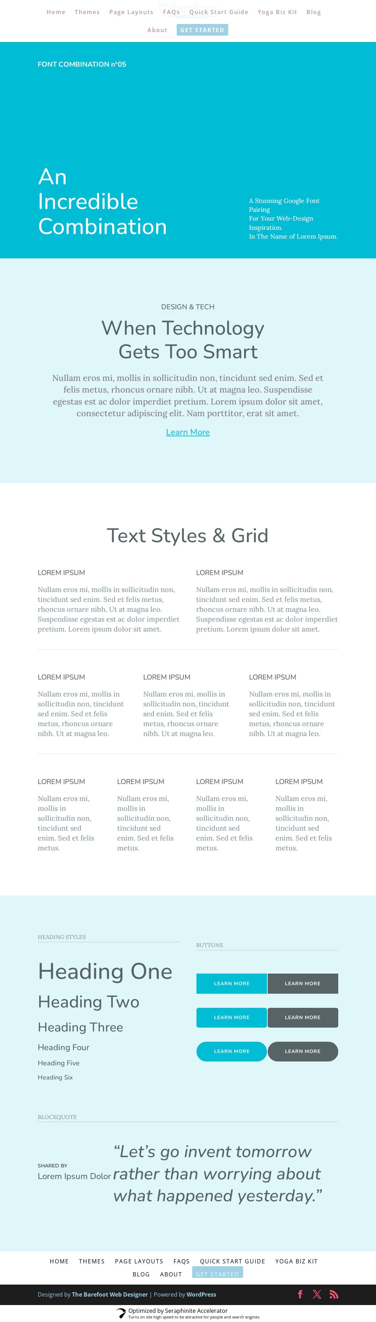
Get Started (202, 31)
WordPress (201, 1294)
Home (56, 13)
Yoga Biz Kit (277, 13)
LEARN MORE (232, 983)
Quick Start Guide (219, 13)
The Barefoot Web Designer (110, 1294)
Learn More (188, 432)
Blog (314, 13)
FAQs (171, 13)
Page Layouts (131, 13)
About (157, 31)
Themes (87, 13)
